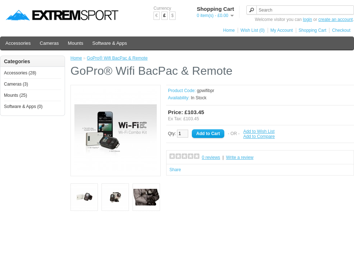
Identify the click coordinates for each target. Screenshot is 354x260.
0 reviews (211, 157)
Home (229, 30)
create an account (335, 19)
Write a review (240, 157)
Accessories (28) (20, 72)
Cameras (49, 43)
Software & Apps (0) (23, 106)
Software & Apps (109, 43)
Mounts (75, 43)
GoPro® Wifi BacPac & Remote (117, 58)
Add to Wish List (259, 131)
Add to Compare (259, 136)
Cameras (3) (16, 84)
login (307, 19)
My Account (282, 30)
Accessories (18, 43)
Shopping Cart (313, 30)
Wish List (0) (253, 30)
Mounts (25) (15, 95)
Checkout (341, 30)
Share (175, 169)
